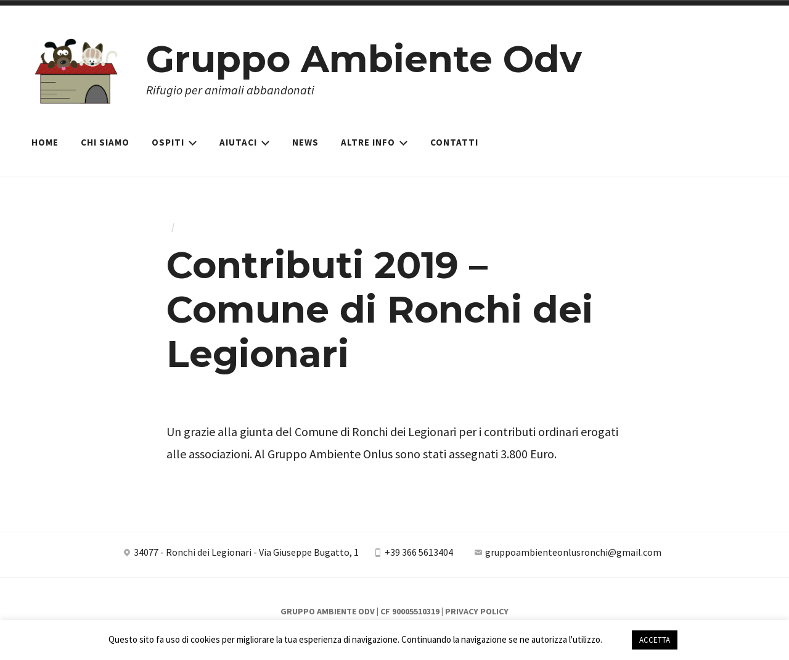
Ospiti (174, 142)
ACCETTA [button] (654, 640)
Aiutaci (244, 142)
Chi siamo (105, 142)
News (305, 142)
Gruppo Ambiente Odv (364, 58)
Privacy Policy (477, 611)
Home (45, 142)
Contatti (454, 142)
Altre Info (374, 142)
